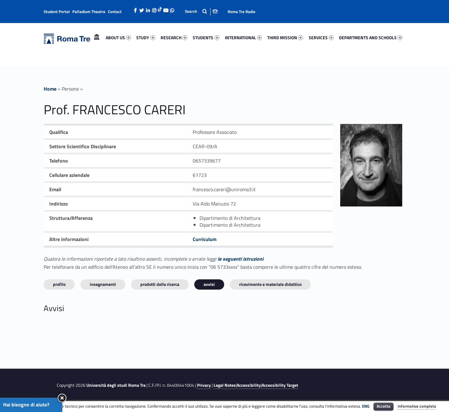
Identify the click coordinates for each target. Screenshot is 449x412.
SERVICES (321, 37)
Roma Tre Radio (241, 11)
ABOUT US (118, 37)
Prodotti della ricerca (159, 284)
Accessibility (249, 385)
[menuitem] (96, 37)
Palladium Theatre (88, 11)
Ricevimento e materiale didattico (270, 284)
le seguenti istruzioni (240, 259)
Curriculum (204, 239)
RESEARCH (174, 37)
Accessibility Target (280, 385)
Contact (115, 11)
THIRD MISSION (285, 37)
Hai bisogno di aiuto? (26, 404)
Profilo (59, 284)
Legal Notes (225, 385)
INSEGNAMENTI (103, 284)
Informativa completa (417, 406)
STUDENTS (206, 37)
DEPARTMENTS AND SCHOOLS (371, 37)
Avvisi (209, 284)
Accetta (383, 406)
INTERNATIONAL (243, 37)
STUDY (145, 37)
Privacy (204, 385)
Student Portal (57, 11)
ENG (365, 406)
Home (96, 37)
